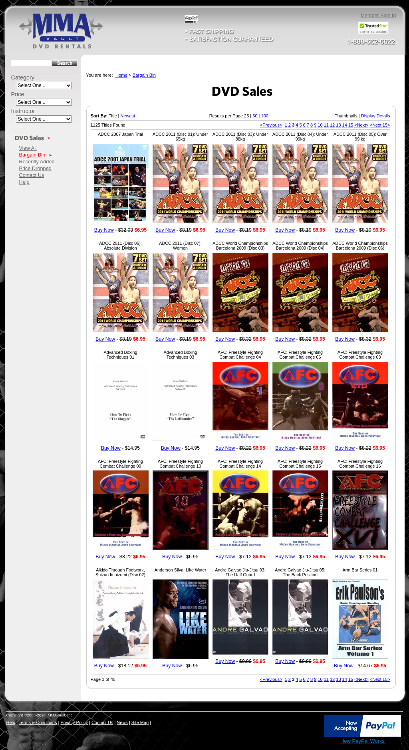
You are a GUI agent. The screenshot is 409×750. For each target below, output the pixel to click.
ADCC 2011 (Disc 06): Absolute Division (120, 245)
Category (23, 77)
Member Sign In (378, 15)
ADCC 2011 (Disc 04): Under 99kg (300, 136)
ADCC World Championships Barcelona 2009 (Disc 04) (300, 245)
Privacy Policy (73, 722)
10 (320, 125)
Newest (127, 115)
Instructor (23, 111)
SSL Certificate (306, 743)
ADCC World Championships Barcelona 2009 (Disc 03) (240, 245)
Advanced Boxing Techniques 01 (120, 354)
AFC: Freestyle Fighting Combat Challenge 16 (360, 463)
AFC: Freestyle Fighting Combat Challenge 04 (240, 354)
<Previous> (271, 125)
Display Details (375, 115)
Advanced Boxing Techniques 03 (180, 354)
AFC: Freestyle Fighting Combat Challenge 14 (240, 463)
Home (121, 75)
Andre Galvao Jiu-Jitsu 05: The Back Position (300, 572)
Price (17, 94)
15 (350, 125)
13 (338, 125)
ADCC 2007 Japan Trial (120, 134)
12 (332, 125)
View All (28, 148)
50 (254, 115)
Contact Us (31, 175)
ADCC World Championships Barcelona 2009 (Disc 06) (360, 245)
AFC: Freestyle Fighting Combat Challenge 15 (300, 463)
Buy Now (104, 230)
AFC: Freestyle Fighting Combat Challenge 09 (120, 463)
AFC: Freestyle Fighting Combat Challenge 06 (300, 354)
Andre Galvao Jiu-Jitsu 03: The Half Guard (240, 572)
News (122, 722)
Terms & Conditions (38, 722)
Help (24, 182)
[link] (306, 726)
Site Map (140, 722)
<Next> (361, 125)
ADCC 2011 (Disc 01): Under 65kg (180, 136)
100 (264, 115)
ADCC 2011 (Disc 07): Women (180, 245)
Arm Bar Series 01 (360, 569)
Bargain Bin (32, 155)
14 (344, 125)
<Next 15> (380, 125)
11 (326, 125)
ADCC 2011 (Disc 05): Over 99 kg (360, 136)
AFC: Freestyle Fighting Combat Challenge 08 (360, 354)
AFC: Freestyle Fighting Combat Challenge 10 (180, 463)
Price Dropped (35, 168)
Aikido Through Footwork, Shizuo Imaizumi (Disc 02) (120, 572)
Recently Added (37, 162)
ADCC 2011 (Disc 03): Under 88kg (240, 136)
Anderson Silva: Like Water (180, 569)
